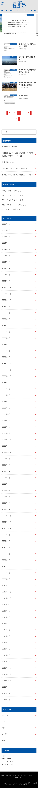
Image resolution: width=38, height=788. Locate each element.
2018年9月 (6, 687)
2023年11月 (6, 294)
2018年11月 (6, 674)
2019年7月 (6, 623)
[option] (19, 24)
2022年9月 (6, 382)
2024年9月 (6, 249)
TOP (2, 10)
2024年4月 (6, 275)
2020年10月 (6, 528)
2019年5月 (6, 636)
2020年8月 (6, 541)
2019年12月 (6, 592)
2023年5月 (6, 332)
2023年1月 (6, 357)
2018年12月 (6, 668)
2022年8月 (6, 389)
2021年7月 (6, 471)
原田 (3, 721)
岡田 (3, 728)
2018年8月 (6, 693)
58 (16, 119)
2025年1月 (6, 237)
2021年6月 (6, 478)
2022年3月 (6, 420)
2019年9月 (6, 611)
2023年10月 (6, 300)
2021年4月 (6, 490)
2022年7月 (6, 395)
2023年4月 (6, 338)
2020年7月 (6, 547)
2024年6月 (6, 262)
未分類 (4, 734)
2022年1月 (6, 433)
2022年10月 (6, 376)
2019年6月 (6, 630)
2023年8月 (6, 313)
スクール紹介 (9, 10)
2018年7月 (6, 700)
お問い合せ (34, 10)
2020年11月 (6, 522)
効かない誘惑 (6, 191)
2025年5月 (6, 230)
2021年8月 (6, 465)
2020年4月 (6, 566)
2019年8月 (6, 617)
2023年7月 (6, 319)
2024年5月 (6, 268)
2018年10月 (6, 681)
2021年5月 (6, 484)
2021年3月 (6, 497)
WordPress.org (7, 764)
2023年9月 (6, 306)
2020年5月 (6, 560)
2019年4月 (6, 642)
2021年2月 (6, 503)
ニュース (5, 715)
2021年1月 (6, 509)
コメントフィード (8, 761)
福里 (3, 740)
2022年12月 (6, 363)
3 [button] (20, 38)
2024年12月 (6, 243)
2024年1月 (6, 281)
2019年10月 (6, 604)
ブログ (16, 777)
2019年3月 (6, 649)
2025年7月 (6, 224)
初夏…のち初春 (7, 200)
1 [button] (17, 38)
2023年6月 (6, 325)
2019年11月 (6, 598)
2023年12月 (6, 287)
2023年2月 (6, 351)
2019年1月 (6, 661)
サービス (17, 10)
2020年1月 (6, 585)
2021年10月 (6, 452)
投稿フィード (6, 758)
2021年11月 (6, 446)
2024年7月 (6, 256)
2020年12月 (6, 516)
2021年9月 (6, 459)
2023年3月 (6, 344)
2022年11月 (6, 370)
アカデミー (26, 10)
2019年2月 (6, 655)
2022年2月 (6, 427)
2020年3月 (6, 573)
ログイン (5, 756)
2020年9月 (6, 535)
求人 (21, 777)
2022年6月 (6, 401)
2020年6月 (6, 554)
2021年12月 (6, 440)
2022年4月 (6, 414)
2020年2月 (6, 579)
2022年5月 (6, 408)
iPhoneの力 (6, 209)
